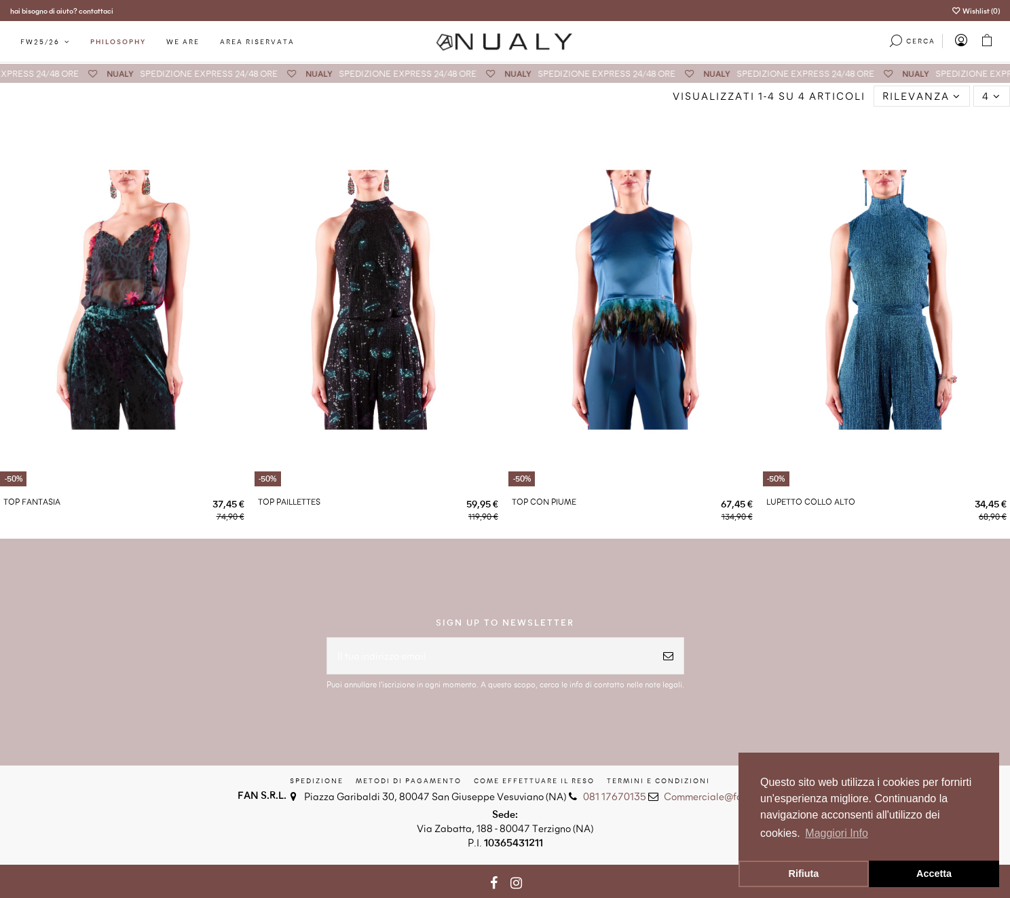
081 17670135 (614, 796)
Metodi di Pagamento (409, 780)
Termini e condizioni (658, 780)
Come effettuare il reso (534, 780)
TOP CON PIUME (544, 501)
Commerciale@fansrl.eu (718, 796)
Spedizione (316, 780)
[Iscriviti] (668, 656)
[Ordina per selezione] (922, 96)
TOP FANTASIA (31, 501)
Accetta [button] (934, 873)
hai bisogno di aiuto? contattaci (61, 10)
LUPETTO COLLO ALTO (810, 501)
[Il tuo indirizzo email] (490, 656)
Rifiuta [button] (804, 873)
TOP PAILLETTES (289, 501)
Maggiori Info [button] (836, 833)
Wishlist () (976, 10)
